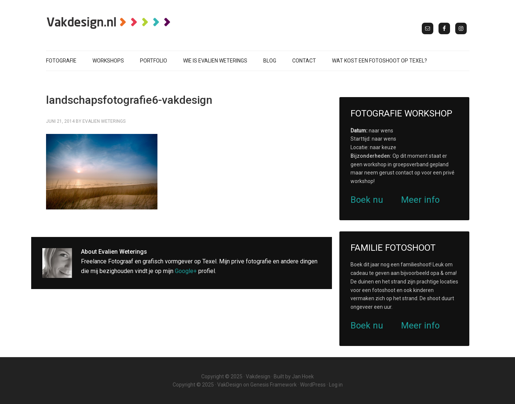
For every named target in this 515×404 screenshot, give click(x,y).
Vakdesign (258, 376)
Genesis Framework (273, 385)
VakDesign (229, 385)
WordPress (313, 385)
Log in (336, 385)
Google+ (186, 271)
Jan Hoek (303, 376)
